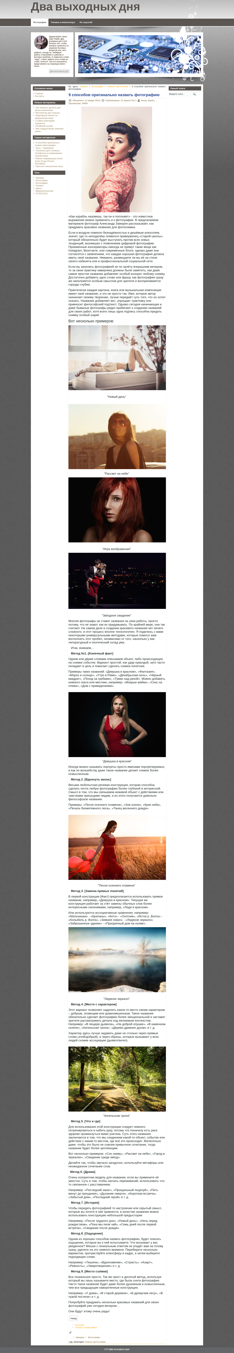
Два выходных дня (59, 71)
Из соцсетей (86, 22)
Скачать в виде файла (86, 1327)
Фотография (39, 22)
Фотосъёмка (42, 180)
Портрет (40, 185)
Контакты (39, 96)
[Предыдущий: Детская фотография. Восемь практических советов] (73, 1318)
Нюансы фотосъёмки (117, 86)
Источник (79, 1325)
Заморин (40, 178)
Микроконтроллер (44, 191)
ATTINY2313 (41, 193)
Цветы (39, 188)
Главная (39, 93)
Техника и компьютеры (63, 22)
